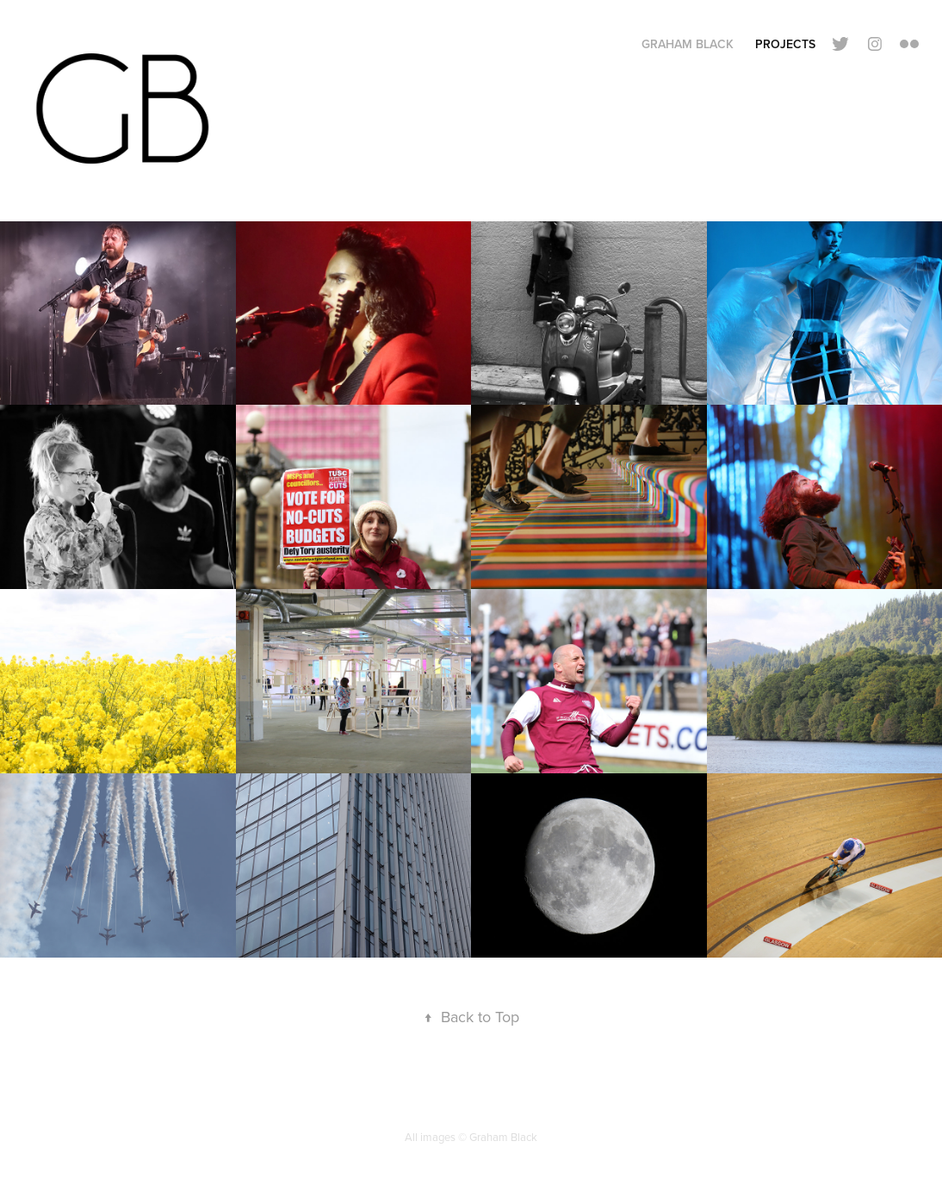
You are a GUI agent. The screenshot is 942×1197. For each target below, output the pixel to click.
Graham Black (687, 44)
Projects (785, 44)
